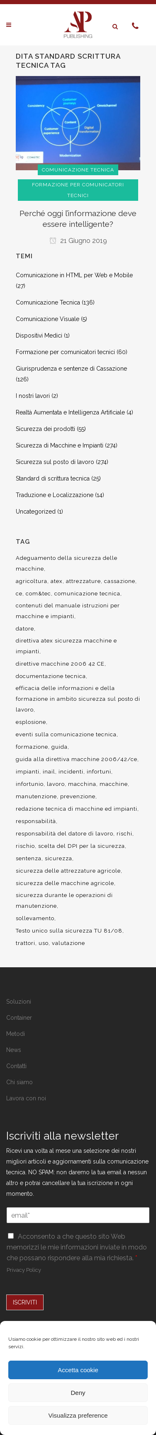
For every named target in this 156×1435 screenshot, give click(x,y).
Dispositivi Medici (39, 335)
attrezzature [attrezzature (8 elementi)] (83, 581)
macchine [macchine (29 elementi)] (114, 784)
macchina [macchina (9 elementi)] (82, 784)
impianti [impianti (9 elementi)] (27, 772)
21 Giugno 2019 (78, 241)
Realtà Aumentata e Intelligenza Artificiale (70, 412)
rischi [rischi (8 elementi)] (124, 834)
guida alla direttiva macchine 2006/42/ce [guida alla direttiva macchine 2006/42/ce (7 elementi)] (76, 759)
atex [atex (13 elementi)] (57, 581)
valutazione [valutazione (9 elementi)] (68, 943)
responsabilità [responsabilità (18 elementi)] (36, 821)
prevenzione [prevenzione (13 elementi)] (77, 796)
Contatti (16, 1066)
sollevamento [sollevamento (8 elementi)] (35, 918)
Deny (78, 1392)
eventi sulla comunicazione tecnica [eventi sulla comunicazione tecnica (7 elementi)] (66, 734)
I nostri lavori (33, 396)
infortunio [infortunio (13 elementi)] (30, 784)
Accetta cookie (78, 1369)
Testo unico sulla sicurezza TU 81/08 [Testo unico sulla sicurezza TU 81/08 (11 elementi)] (69, 931)
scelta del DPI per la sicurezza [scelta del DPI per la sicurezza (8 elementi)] (81, 846)
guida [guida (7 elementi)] (59, 747)
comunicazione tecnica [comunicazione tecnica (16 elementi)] (87, 593)
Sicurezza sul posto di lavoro (55, 462)
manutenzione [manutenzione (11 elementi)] (36, 796)
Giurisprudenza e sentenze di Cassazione (71, 368)
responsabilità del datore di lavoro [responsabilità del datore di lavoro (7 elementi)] (64, 834)
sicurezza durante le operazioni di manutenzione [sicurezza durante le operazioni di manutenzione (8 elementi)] (64, 900)
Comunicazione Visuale (47, 319)
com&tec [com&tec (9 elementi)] (38, 593)
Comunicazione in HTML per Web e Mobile (74, 275)
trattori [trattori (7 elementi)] (25, 943)
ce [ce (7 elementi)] (19, 593)
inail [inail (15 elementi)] (49, 772)
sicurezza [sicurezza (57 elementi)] (58, 858)
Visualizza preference (77, 1415)
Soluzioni (18, 1001)
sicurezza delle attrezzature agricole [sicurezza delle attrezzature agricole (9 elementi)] (68, 871)
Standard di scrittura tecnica (53, 478)
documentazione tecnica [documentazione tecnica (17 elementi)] (51, 676)
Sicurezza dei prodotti (45, 429)
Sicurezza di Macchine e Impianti (59, 445)
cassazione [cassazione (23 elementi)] (119, 581)
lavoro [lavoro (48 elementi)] (56, 784)
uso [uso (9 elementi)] (44, 943)
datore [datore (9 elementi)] (25, 629)
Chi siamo (19, 1082)
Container (19, 1017)
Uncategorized (36, 511)
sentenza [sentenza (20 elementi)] (28, 858)
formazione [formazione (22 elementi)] (32, 747)
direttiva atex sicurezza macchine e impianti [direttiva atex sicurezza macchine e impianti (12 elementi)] (66, 646)
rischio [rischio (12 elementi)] (25, 846)
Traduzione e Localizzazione (54, 495)
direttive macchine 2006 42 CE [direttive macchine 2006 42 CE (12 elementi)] (60, 664)
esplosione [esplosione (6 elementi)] (31, 722)
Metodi (15, 1033)
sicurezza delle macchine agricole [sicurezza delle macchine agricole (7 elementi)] (65, 883)
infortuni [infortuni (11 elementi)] (99, 772)
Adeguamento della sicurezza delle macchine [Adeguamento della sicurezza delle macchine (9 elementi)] (66, 563)
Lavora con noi (26, 1098)
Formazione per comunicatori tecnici (65, 352)
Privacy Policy (24, 1270)
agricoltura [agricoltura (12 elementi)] (31, 581)
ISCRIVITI (25, 1302)
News (13, 1050)
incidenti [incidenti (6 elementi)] (70, 772)
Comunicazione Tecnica (48, 302)
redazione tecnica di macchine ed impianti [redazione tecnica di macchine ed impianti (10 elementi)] (76, 809)
